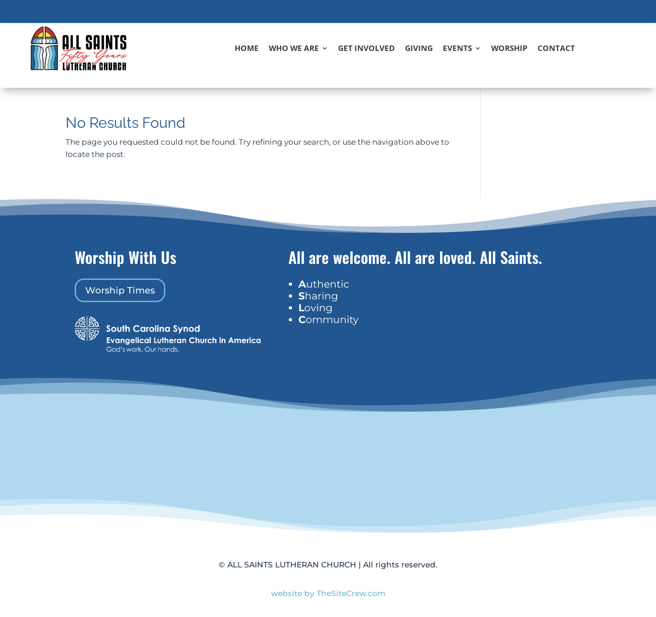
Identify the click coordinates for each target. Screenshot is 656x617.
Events (457, 49)
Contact (556, 49)
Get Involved (366, 49)
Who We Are (294, 49)
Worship (509, 49)
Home (247, 49)
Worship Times (120, 290)
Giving (419, 49)
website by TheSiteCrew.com (328, 593)
